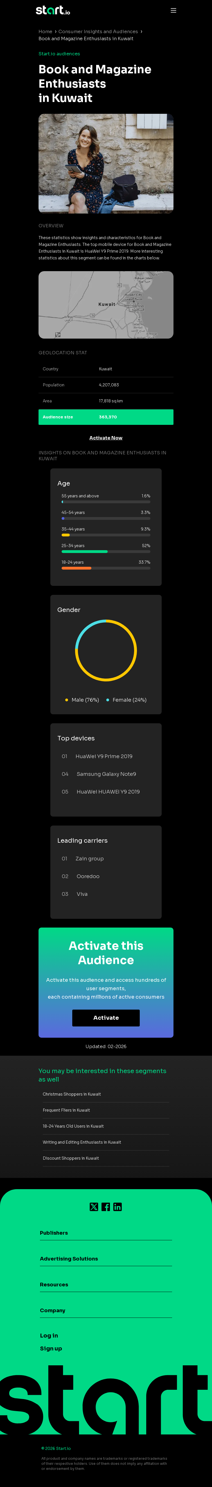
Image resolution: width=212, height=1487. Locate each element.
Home (45, 32)
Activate (106, 1017)
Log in (49, 1335)
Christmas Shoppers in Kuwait (72, 1094)
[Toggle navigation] (172, 10)
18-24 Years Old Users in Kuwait (73, 1126)
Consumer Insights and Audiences (98, 32)
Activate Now (106, 438)
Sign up (51, 1348)
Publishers (54, 1233)
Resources (54, 1285)
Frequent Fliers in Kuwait (66, 1110)
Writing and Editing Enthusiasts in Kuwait (82, 1142)
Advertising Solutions (69, 1259)
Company (52, 1310)
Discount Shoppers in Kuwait (71, 1158)
